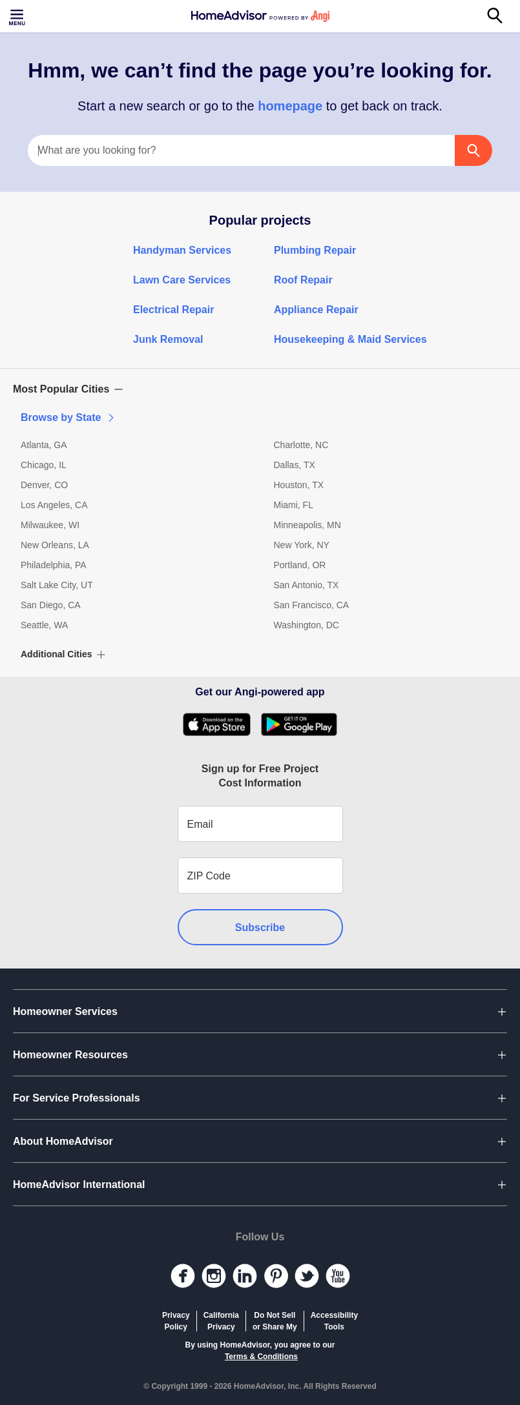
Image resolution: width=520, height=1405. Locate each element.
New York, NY (301, 545)
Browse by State (68, 417)
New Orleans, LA (55, 545)
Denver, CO (44, 485)
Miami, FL (293, 505)
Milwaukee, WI (50, 525)
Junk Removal (168, 339)
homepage (290, 106)
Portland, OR (300, 565)
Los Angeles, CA (54, 505)
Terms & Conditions (261, 1356)
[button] (260, 389)
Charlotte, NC (301, 445)
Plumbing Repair (315, 250)
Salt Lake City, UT (57, 585)
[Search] (502, 16)
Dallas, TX (294, 465)
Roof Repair (303, 279)
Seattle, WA (44, 625)
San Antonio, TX (306, 585)
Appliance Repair (316, 309)
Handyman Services (182, 250)
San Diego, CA (51, 605)
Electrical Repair (173, 309)
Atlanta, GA (44, 445)
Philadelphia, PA (54, 565)
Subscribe (260, 927)
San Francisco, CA (311, 605)
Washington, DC (306, 625)
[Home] (260, 16)
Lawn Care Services (182, 279)
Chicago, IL (44, 465)
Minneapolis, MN (307, 525)
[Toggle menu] (18, 16)
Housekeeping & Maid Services (350, 339)
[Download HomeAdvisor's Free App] (222, 724)
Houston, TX (299, 485)
